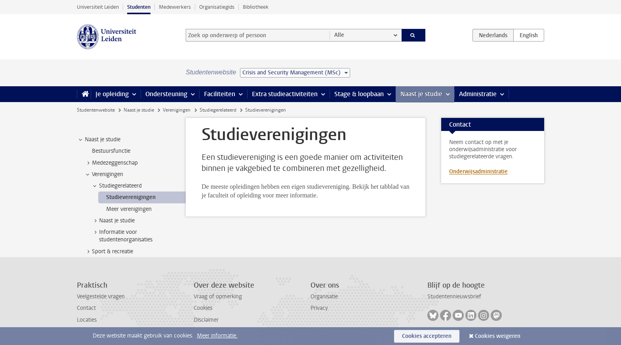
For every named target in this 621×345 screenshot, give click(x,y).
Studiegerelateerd (218, 110)
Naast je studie (421, 94)
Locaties (87, 320)
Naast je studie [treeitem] (98, 140)
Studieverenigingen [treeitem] (131, 197)
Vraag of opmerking (218, 296)
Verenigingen (176, 110)
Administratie (478, 94)
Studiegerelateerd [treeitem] (116, 186)
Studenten (138, 7)
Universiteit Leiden (98, 7)
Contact (86, 308)
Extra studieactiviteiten (285, 94)
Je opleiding (112, 94)
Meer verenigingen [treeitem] (129, 209)
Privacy (319, 308)
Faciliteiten (219, 94)
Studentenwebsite (96, 110)
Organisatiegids (216, 7)
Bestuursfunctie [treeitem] (111, 151)
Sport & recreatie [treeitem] (108, 252)
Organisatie (324, 296)
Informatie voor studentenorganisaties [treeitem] (121, 235)
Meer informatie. (217, 335)
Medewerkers (175, 7)
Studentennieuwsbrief (454, 296)
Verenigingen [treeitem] (103, 174)
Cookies (203, 308)
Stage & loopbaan (359, 94)
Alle (339, 35)
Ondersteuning (166, 94)
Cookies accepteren (426, 336)
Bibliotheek (256, 7)
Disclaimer (206, 320)
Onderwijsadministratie (478, 171)
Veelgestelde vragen (101, 296)
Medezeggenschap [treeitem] (111, 163)
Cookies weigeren (497, 336)
